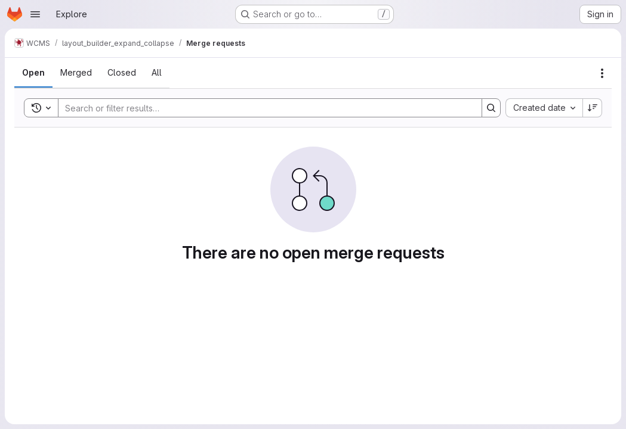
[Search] (264, 108)
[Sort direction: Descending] (592, 107)
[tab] (33, 73)
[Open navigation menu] (35, 14)
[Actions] (602, 73)
